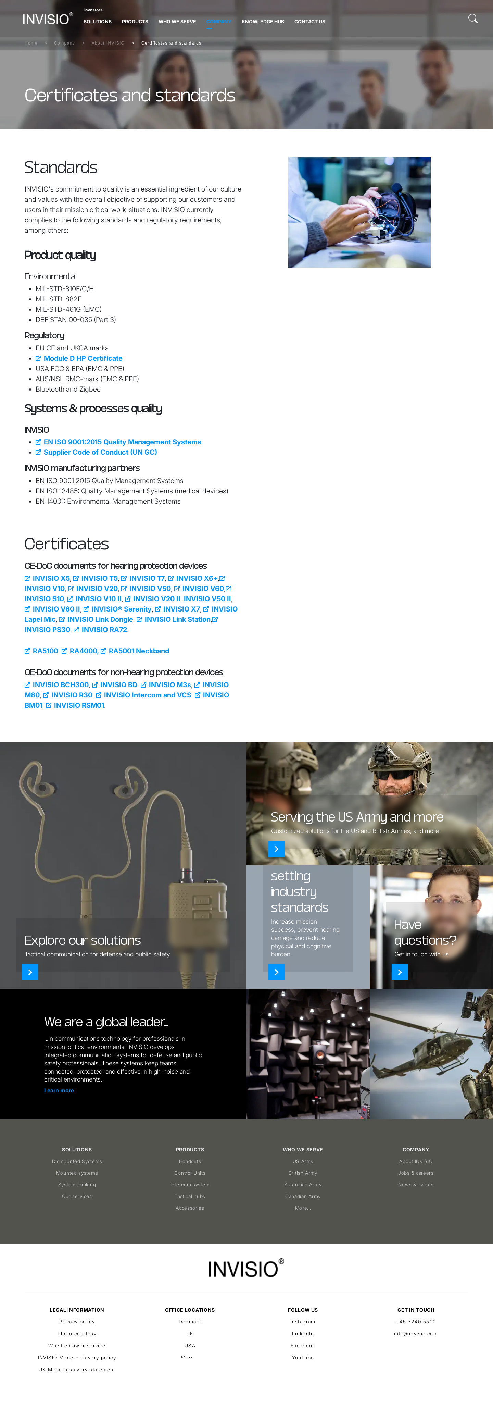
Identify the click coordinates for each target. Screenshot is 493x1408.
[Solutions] (30, 972)
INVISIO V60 (203, 588)
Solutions (98, 21)
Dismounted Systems (77, 1161)
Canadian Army (303, 1196)
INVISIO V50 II (207, 599)
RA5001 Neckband (139, 651)
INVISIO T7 (147, 578)
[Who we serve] (276, 849)
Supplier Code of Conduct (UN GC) (100, 452)
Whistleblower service (76, 1345)
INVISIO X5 (51, 578)
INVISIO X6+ (197, 578)
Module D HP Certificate (83, 358)
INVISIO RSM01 (79, 705)
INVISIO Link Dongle (100, 619)
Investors (93, 9)
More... (303, 1208)
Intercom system (190, 1184)
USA (190, 1345)
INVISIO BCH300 (61, 685)
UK (190, 1333)
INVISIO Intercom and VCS (147, 695)
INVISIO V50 (150, 588)
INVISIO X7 (181, 609)
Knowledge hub (263, 21)
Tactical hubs (190, 1196)
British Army (303, 1173)
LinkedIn (303, 1333)
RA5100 (45, 651)
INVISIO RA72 (104, 630)
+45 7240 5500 (416, 1321)
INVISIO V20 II (156, 599)
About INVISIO (108, 43)
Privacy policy (77, 1321)
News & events (415, 1184)
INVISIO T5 (99, 578)
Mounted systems (77, 1173)
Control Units (189, 1173)
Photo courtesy (77, 1333)
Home (31, 43)
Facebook (303, 1345)
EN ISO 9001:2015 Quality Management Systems (122, 442)
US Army (303, 1161)
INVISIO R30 (71, 695)
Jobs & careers (416, 1173)
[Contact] (400, 972)
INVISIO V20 (97, 588)
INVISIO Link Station (178, 619)
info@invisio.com (416, 1333)
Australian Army (303, 1184)
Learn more (59, 1090)
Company (218, 21)
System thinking (77, 1184)
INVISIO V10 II (99, 599)
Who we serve (177, 21)
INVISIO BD (118, 685)
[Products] (276, 972)
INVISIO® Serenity (122, 609)
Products (135, 21)
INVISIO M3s (170, 685)
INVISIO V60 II (56, 609)
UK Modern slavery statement (77, 1369)
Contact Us (309, 21)
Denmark (190, 1321)
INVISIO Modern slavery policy (77, 1357)
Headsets (190, 1161)
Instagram (303, 1321)
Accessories (190, 1208)
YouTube (303, 1357)
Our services (77, 1196)
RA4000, (84, 651)
